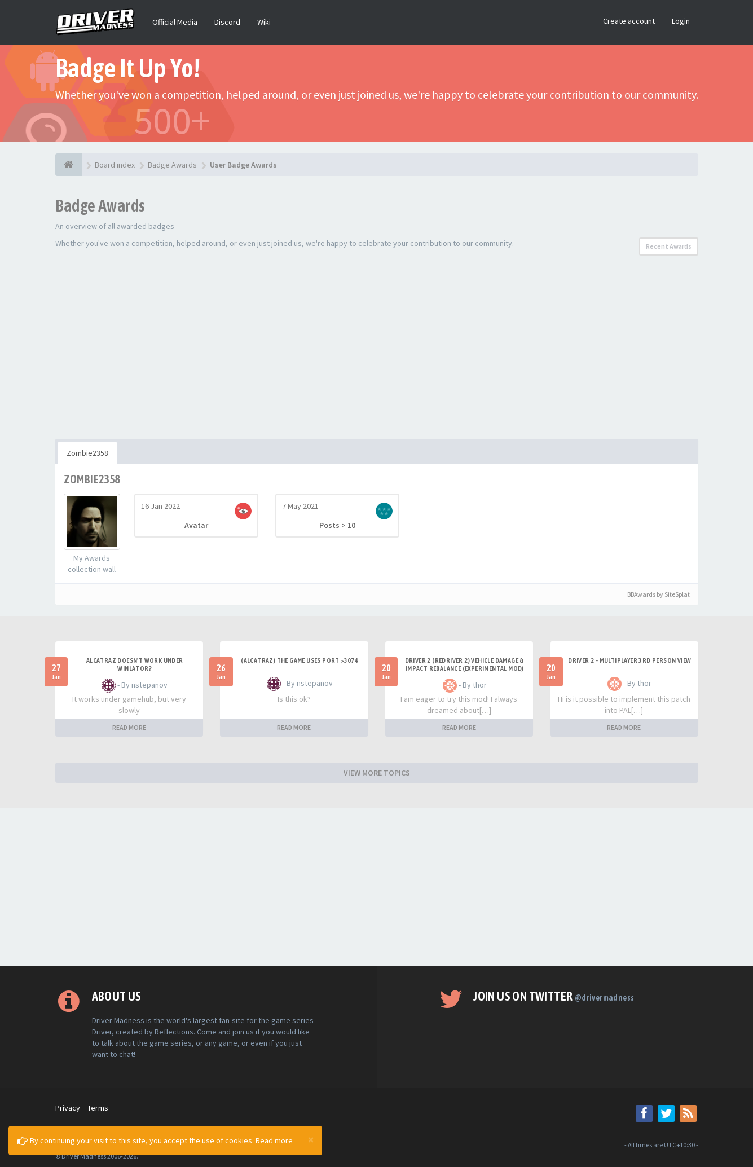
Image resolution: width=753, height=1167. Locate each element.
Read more (274, 1140)
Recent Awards (669, 246)
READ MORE (129, 727)
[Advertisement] (376, 354)
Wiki (264, 22)
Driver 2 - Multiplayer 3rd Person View (629, 660)
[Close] (311, 1139)
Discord (227, 22)
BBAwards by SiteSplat (654, 594)
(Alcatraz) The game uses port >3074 (299, 660)
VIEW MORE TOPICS (377, 773)
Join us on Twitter (553, 996)
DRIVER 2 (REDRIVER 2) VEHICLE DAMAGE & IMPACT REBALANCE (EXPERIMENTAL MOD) (465, 664)
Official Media (174, 22)
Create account (629, 21)
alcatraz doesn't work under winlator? (134, 664)
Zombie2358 (87, 453)
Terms (97, 1108)
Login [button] (681, 21)
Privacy (67, 1108)
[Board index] (68, 164)
